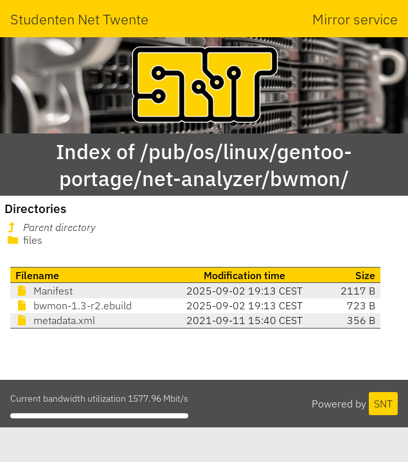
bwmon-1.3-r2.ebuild (73, 305)
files (23, 240)
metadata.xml (55, 320)
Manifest (44, 290)
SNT (383, 403)
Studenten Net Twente (79, 19)
